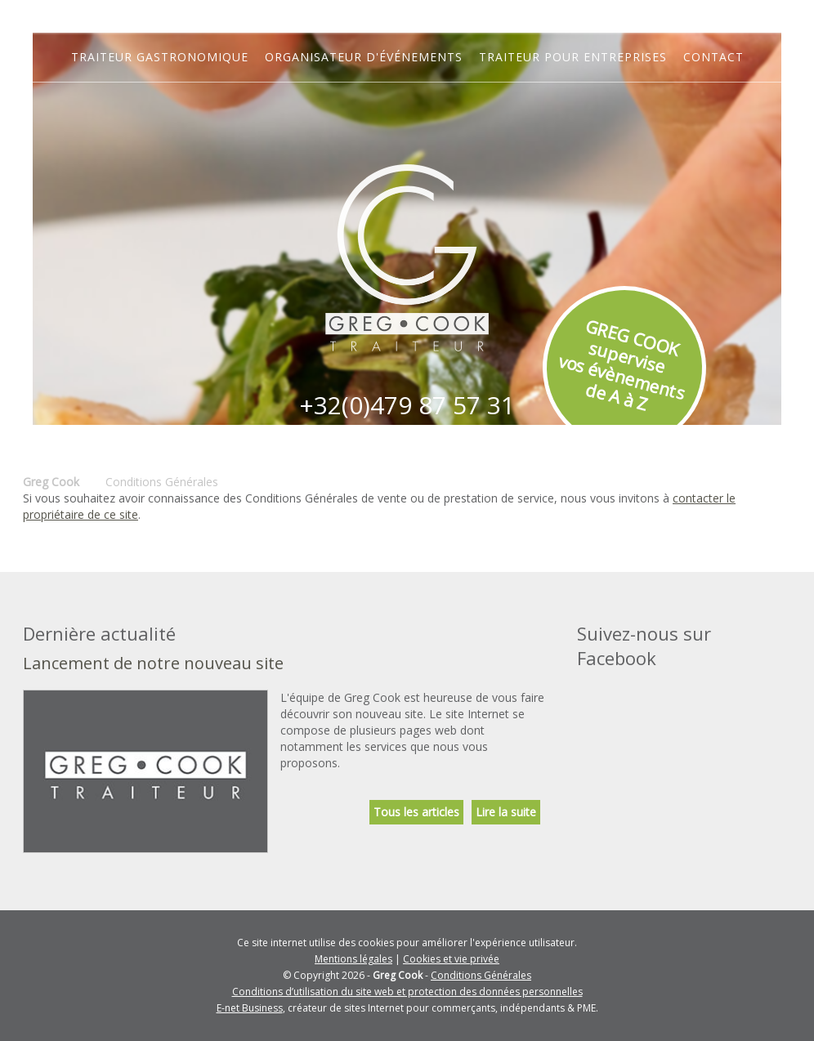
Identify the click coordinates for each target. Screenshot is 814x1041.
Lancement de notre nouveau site (153, 663)
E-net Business (250, 1008)
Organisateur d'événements (364, 57)
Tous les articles (416, 812)
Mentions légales (353, 959)
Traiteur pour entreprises (573, 57)
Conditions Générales (481, 975)
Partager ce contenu (796, 566)
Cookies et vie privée (451, 959)
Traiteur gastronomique (159, 57)
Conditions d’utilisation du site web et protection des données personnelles (407, 992)
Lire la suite (506, 812)
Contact (713, 57)
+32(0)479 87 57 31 (407, 405)
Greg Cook (51, 481)
